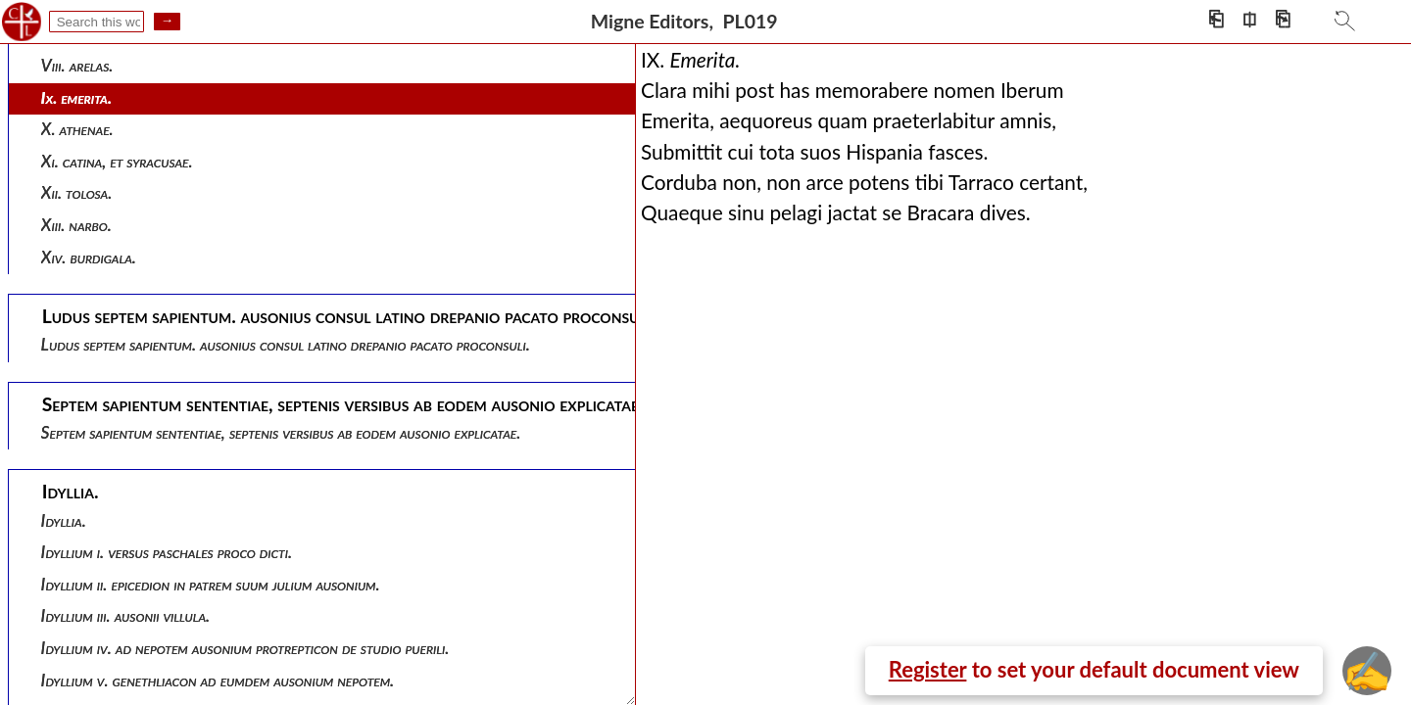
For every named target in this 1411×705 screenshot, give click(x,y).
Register (928, 669)
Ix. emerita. (77, 97)
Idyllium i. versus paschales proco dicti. (166, 551)
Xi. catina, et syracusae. (117, 161)
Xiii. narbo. (76, 224)
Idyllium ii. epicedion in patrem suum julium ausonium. (210, 584)
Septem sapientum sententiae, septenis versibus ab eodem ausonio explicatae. (281, 432)
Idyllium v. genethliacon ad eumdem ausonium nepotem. (218, 680)
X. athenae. (77, 128)
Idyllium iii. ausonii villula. (126, 615)
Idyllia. (63, 520)
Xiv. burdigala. (88, 257)
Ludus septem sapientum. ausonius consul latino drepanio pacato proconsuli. (285, 344)
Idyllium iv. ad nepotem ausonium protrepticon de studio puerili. (245, 647)
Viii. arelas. (77, 65)
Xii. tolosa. (77, 192)
